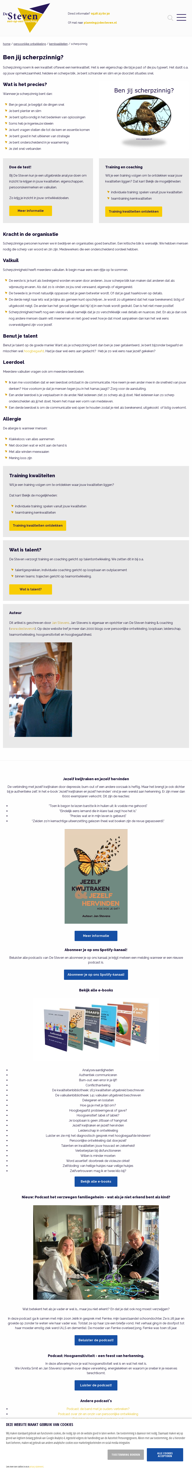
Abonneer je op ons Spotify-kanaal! (96, 974)
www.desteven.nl (22, 629)
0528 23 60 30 (100, 13)
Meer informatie (31, 211)
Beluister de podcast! (96, 1340)
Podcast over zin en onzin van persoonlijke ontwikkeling (98, 1414)
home (6, 43)
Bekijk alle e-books (96, 1181)
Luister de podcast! (96, 1385)
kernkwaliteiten (58, 43)
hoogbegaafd (34, 351)
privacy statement (36, 1466)
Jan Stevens (60, 623)
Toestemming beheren (126, 1454)
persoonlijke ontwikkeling (30, 43)
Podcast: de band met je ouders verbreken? (98, 1409)
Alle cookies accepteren (165, 1454)
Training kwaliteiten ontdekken (134, 211)
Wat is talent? (31, 589)
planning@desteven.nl (100, 22)
